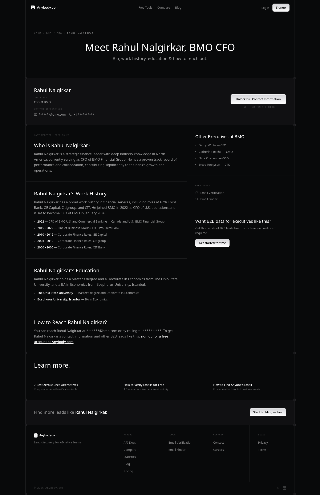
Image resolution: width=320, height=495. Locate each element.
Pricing (128, 471)
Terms (262, 450)
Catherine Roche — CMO (216, 152)
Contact (218, 442)
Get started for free (212, 243)
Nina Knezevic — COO (214, 158)
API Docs (130, 442)
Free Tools (145, 7)
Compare (163, 7)
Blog (178, 7)
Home (37, 33)
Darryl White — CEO (212, 145)
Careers (218, 450)
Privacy (263, 442)
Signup (281, 7)
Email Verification (209, 193)
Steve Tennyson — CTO (214, 165)
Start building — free (268, 412)
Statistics (130, 457)
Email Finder (206, 199)
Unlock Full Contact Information (258, 99)
